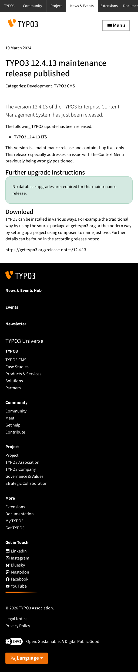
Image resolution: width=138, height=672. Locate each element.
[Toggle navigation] (116, 25)
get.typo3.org (83, 226)
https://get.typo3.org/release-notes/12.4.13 (45, 250)
